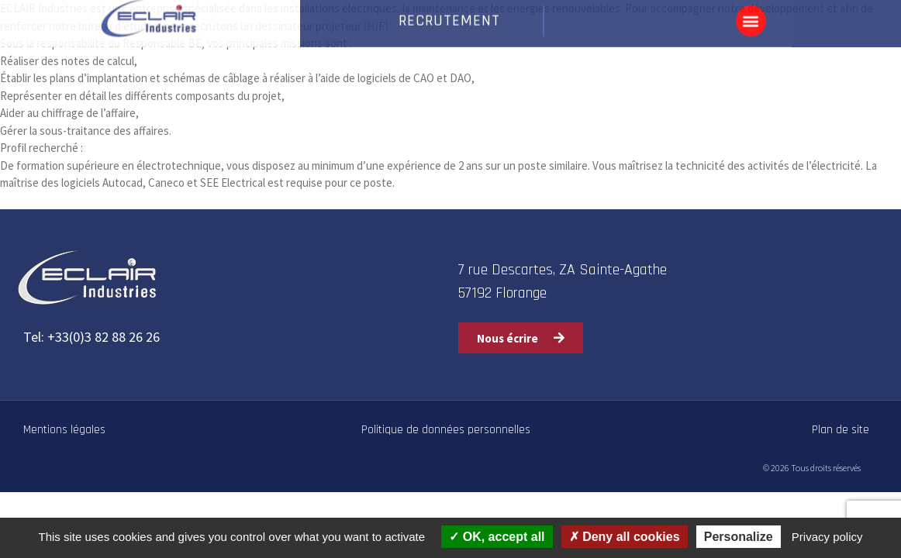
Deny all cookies (624, 536)
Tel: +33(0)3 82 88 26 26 (91, 337)
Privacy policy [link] (827, 536)
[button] (751, 17)
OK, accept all (496, 536)
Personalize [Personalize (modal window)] (738, 536)
